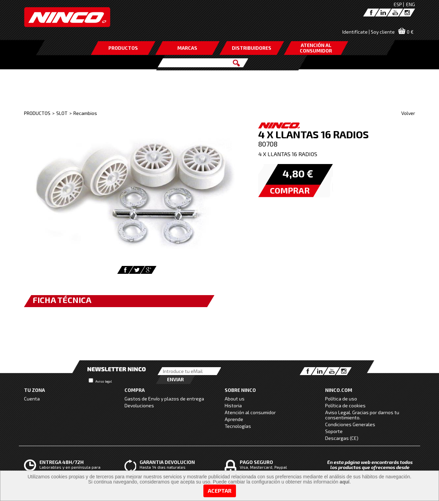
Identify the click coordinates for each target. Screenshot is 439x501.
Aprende (234, 419)
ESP (398, 4)
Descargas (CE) (341, 438)
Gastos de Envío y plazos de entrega (164, 398)
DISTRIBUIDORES (251, 48)
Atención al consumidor (250, 412)
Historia (233, 405)
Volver (408, 113)
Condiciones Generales (350, 424)
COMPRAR (290, 190)
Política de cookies (345, 405)
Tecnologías (238, 426)
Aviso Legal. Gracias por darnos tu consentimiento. (362, 414)
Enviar (175, 379)
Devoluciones (139, 405)
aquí (344, 482)
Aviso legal (103, 381)
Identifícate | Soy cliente (368, 32)
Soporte (334, 431)
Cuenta (32, 398)
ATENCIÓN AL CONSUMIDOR (316, 48)
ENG (410, 4)
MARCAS (187, 48)
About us (235, 398)
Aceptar (220, 490)
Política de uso (341, 398)
